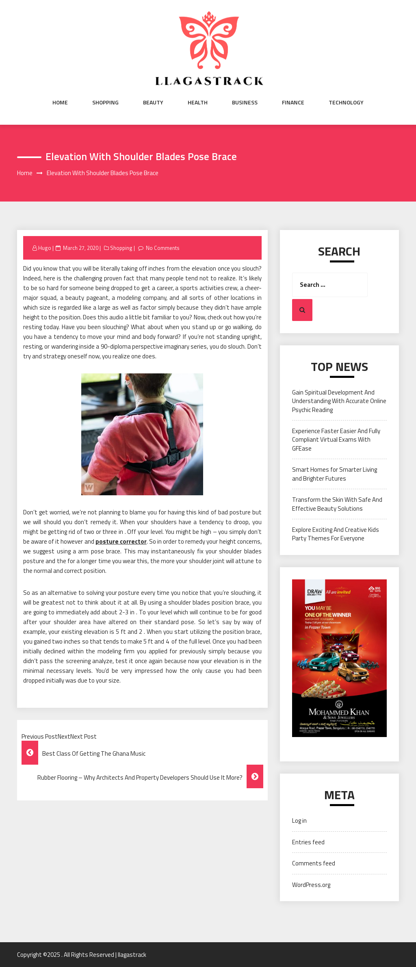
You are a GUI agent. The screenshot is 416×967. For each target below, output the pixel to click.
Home (60, 102)
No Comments (163, 248)
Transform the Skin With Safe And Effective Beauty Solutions (337, 504)
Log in (299, 820)
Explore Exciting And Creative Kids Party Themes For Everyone (335, 534)
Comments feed (313, 863)
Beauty (153, 102)
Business (245, 102)
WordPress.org (311, 884)
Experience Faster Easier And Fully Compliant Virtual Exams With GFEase (336, 439)
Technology (346, 102)
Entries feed (308, 842)
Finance (293, 102)
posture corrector (121, 541)
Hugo (44, 248)
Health (198, 102)
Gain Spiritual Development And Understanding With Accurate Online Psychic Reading (339, 401)
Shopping (105, 102)
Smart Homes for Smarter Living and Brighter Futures (334, 474)
